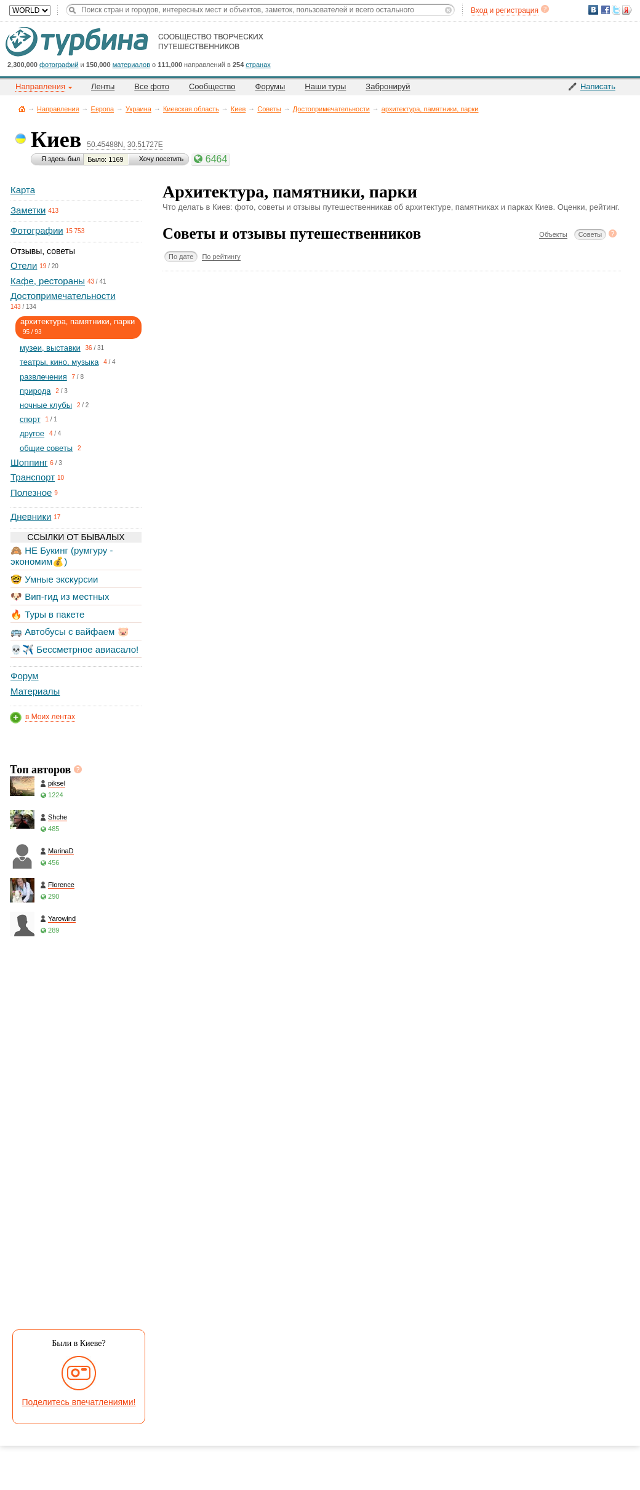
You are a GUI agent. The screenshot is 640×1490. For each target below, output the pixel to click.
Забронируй (388, 86)
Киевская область (191, 109)
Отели (23, 265)
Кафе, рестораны (47, 281)
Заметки (28, 210)
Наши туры (325, 86)
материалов (131, 64)
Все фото (151, 86)
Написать (597, 86)
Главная (21, 108)
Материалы (35, 691)
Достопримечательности (331, 109)
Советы (269, 109)
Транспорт (32, 477)
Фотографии (36, 230)
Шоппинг (28, 462)
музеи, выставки (50, 348)
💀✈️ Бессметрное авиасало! (74, 649)
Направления (58, 109)
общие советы (46, 448)
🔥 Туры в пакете (47, 614)
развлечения (43, 376)
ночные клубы (46, 405)
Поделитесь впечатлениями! (79, 1402)
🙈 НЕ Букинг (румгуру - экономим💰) (61, 556)
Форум (24, 676)
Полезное (31, 492)
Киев (238, 109)
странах (258, 64)
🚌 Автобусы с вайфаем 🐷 (69, 631)
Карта (22, 190)
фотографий (59, 64)
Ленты (102, 86)
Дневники (30, 516)
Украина (138, 109)
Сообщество (212, 86)
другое (32, 433)
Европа (102, 109)
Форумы (270, 86)
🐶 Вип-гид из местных (59, 596)
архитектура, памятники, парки (430, 109)
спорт (30, 419)
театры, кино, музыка (59, 362)
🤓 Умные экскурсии (54, 579)
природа (35, 391)
